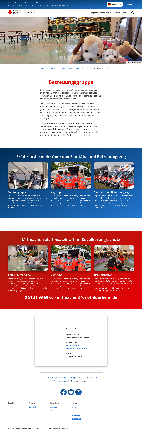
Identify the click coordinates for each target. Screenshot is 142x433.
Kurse (102, 13)
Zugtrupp (56, 192)
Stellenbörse (34, 407)
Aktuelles (53, 411)
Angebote (95, 13)
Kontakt (74, 407)
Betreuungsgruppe (19, 275)
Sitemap (75, 411)
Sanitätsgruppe (17, 192)
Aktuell (109, 13)
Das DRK (125, 13)
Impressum (76, 415)
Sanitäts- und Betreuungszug (111, 192)
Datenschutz (76, 419)
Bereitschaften (103, 275)
